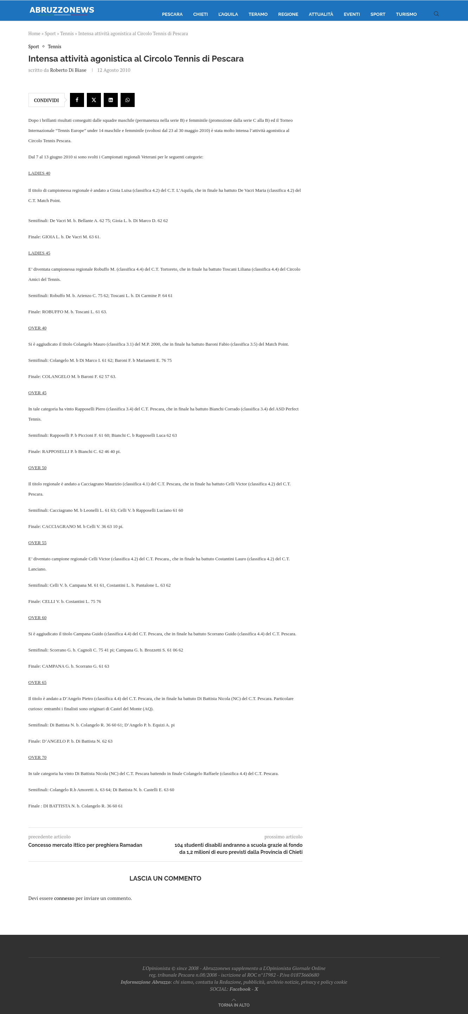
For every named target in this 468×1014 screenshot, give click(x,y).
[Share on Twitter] (94, 100)
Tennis (67, 33)
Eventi (352, 14)
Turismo (406, 14)
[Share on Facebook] (77, 100)
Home (34, 33)
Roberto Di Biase (68, 70)
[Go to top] (234, 1004)
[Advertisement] (380, 114)
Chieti (200, 14)
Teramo (258, 14)
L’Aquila (228, 14)
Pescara (172, 14)
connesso (64, 898)
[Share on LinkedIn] (111, 100)
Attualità (321, 14)
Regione (288, 14)
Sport (378, 14)
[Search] (436, 14)
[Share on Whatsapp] (128, 100)
